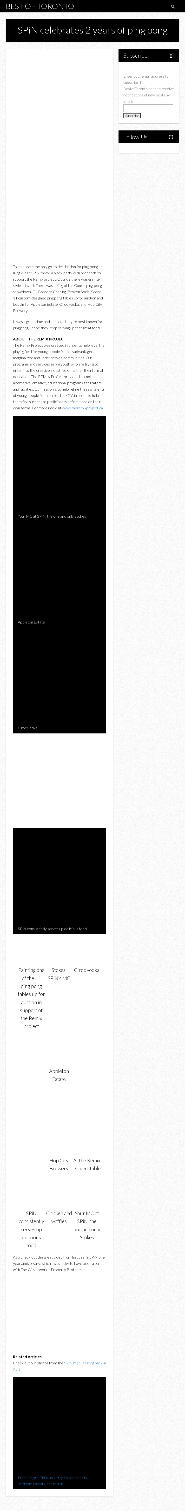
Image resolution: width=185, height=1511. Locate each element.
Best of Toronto (40, 6)
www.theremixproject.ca (82, 408)
